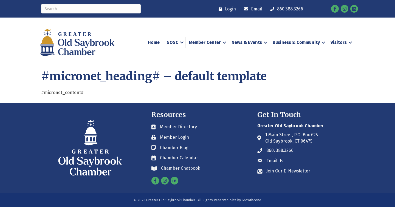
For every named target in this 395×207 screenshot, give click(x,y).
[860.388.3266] (285, 9)
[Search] (91, 8)
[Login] (226, 9)
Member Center (205, 42)
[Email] (251, 9)
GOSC (172, 42)
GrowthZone (251, 200)
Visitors (339, 42)
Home (154, 42)
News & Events (247, 42)
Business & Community (296, 42)
